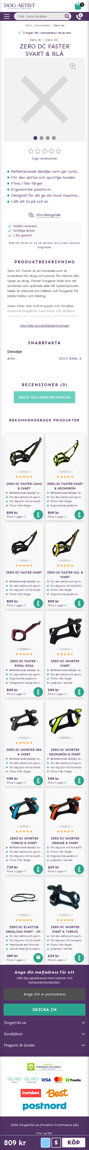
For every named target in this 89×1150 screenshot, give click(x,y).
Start (29, 25)
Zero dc (59, 25)
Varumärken (43, 25)
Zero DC (52, 40)
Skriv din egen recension (44, 397)
